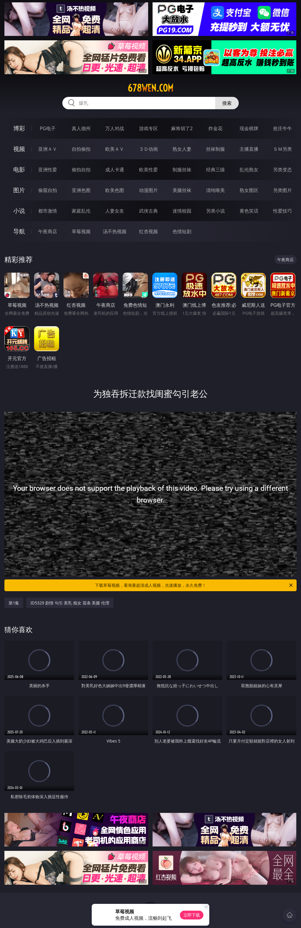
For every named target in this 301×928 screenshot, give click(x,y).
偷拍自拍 (81, 169)
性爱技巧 (282, 211)
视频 (19, 149)
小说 (19, 211)
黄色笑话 (249, 211)
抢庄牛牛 (282, 128)
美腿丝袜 (182, 190)
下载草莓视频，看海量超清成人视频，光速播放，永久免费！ (194, 585)
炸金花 (215, 128)
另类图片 (282, 190)
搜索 (227, 103)
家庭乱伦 (81, 211)
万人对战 (114, 128)
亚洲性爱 (47, 169)
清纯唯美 (215, 190)
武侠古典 (148, 211)
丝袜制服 (215, 149)
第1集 (14, 603)
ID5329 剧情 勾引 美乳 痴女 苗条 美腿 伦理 (69, 603)
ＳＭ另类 (282, 149)
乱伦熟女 (249, 169)
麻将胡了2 (182, 128)
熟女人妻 (182, 149)
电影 (19, 169)
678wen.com (150, 88)
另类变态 (282, 169)
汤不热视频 (114, 231)
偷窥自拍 (47, 190)
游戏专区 (148, 128)
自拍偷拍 (81, 149)
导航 (19, 231)
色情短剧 (182, 231)
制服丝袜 (182, 169)
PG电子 (47, 128)
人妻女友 (114, 211)
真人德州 (81, 128)
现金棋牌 (249, 128)
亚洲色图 (81, 190)
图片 (19, 190)
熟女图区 (249, 190)
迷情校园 (182, 211)
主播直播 (249, 149)
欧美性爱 (148, 169)
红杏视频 (148, 231)
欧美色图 (114, 190)
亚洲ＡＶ (47, 149)
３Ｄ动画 (148, 149)
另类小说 (215, 211)
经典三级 (215, 169)
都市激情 (47, 211)
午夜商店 (47, 231)
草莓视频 (81, 231)
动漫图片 (148, 190)
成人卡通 (114, 169)
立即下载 (191, 915)
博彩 (19, 128)
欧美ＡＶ (114, 149)
